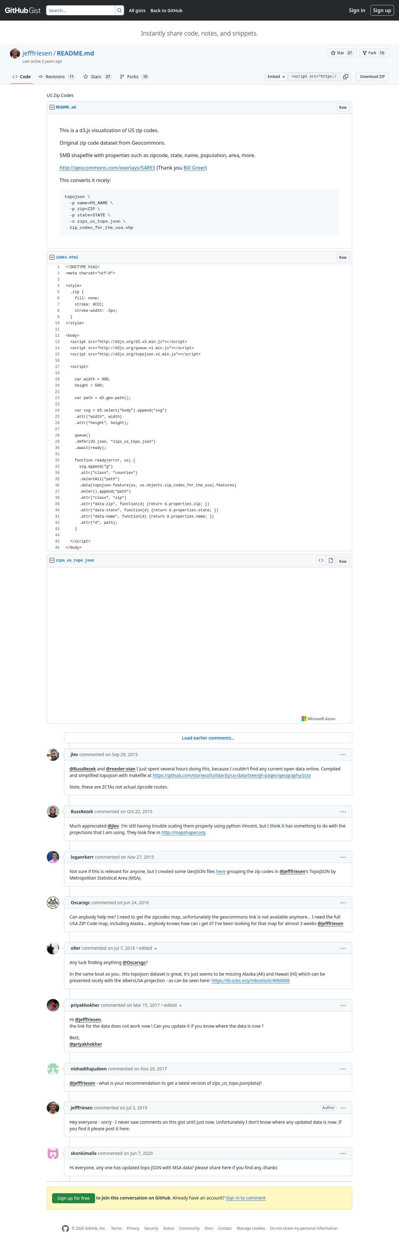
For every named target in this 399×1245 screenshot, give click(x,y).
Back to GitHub (166, 10)
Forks (134, 77)
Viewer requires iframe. (199, 645)
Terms (116, 1228)
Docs (208, 1228)
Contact (225, 1228)
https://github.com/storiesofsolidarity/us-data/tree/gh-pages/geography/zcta (232, 775)
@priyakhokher (86, 1044)
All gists (137, 10)
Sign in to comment (246, 1198)
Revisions (57, 77)
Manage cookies (251, 1228)
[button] (345, 76)
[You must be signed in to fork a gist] (374, 53)
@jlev (113, 826)
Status (168, 1228)
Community (189, 1228)
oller (75, 948)
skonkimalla (84, 1153)
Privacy (133, 1228)
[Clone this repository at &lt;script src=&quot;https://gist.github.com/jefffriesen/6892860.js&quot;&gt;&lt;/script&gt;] (313, 76)
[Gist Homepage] (23, 10)
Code (21, 77)
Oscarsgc (80, 902)
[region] (199, 181)
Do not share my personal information (304, 1228)
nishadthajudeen (89, 1069)
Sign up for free (73, 1198)
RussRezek (82, 811)
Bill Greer (194, 167)
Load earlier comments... (208, 738)
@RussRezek (83, 769)
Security (151, 1228)
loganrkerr (82, 857)
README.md (75, 53)
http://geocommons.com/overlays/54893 (107, 167)
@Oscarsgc (134, 962)
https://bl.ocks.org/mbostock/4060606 (251, 980)
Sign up (382, 10)
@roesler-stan (121, 769)
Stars (97, 77)
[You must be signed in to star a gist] (342, 53)
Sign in (357, 10)
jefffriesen (37, 53)
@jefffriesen (292, 871)
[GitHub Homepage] (65, 1229)
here (220, 871)
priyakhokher (85, 1005)
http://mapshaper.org (183, 832)
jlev (74, 754)
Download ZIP (372, 76)
